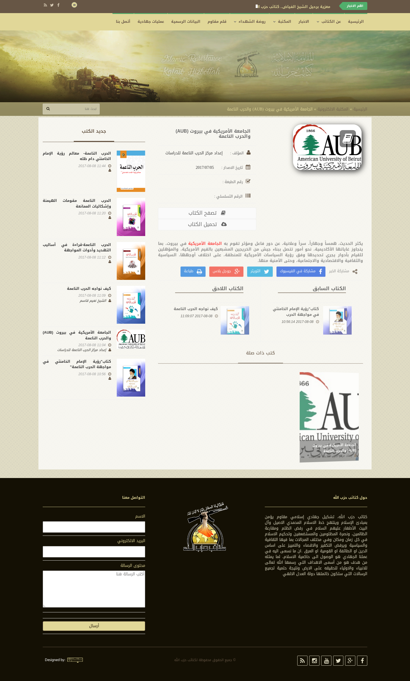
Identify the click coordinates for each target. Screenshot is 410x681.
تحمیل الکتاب (207, 224)
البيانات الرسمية (185, 21)
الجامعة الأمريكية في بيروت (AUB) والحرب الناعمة (77, 335)
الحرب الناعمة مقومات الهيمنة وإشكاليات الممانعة (77, 203)
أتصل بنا (123, 21)
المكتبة (284, 21)
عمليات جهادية (151, 21)
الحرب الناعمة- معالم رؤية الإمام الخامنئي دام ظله (77, 156)
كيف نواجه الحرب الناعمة (196, 328)
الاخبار (303, 21)
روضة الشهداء (252, 21)
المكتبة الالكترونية (332, 109)
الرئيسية (356, 21)
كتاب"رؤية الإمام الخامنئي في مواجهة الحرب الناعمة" (296, 333)
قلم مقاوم (217, 21)
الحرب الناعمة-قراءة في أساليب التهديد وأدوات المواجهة (77, 247)
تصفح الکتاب (207, 213)
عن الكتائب (331, 21)
